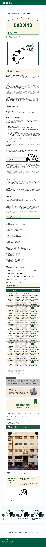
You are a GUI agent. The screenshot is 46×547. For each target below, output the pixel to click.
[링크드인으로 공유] (11, 500)
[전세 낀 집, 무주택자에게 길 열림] (23, 513)
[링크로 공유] (13, 500)
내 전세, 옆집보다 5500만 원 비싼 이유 (37, 519)
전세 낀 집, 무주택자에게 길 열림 (23, 519)
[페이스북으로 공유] (6, 500)
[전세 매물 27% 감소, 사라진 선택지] (8, 513)
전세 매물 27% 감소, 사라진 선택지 (8, 519)
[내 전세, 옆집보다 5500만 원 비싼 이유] (37, 513)
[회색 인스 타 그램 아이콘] (43, 544)
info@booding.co (4, 544)
